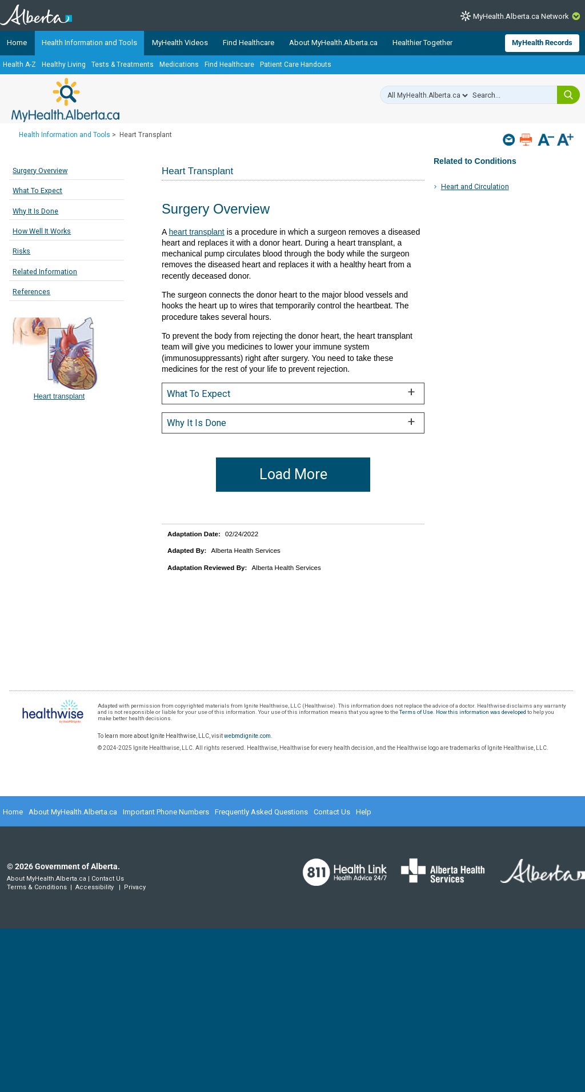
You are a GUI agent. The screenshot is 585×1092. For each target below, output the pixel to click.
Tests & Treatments (122, 65)
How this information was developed (481, 712)
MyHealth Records (542, 42)
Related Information (45, 271)
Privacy (135, 887)
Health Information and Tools (89, 42)
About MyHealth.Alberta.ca (333, 42)
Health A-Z (19, 65)
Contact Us (332, 812)
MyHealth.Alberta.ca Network (521, 16)
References (31, 291)
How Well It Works (42, 231)
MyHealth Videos (180, 42)
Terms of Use (416, 712)
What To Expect (37, 190)
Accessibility (94, 887)
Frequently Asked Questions (261, 812)
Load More (293, 474)
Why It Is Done (35, 211)
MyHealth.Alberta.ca (65, 100)
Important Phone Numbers (166, 812)
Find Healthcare (248, 42)
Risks (21, 251)
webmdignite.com (247, 736)
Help (363, 812)
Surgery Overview (40, 170)
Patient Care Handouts (295, 65)
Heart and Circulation (475, 186)
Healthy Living (64, 65)
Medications (179, 65)
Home (17, 42)
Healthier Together (422, 42)
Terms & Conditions (37, 887)
